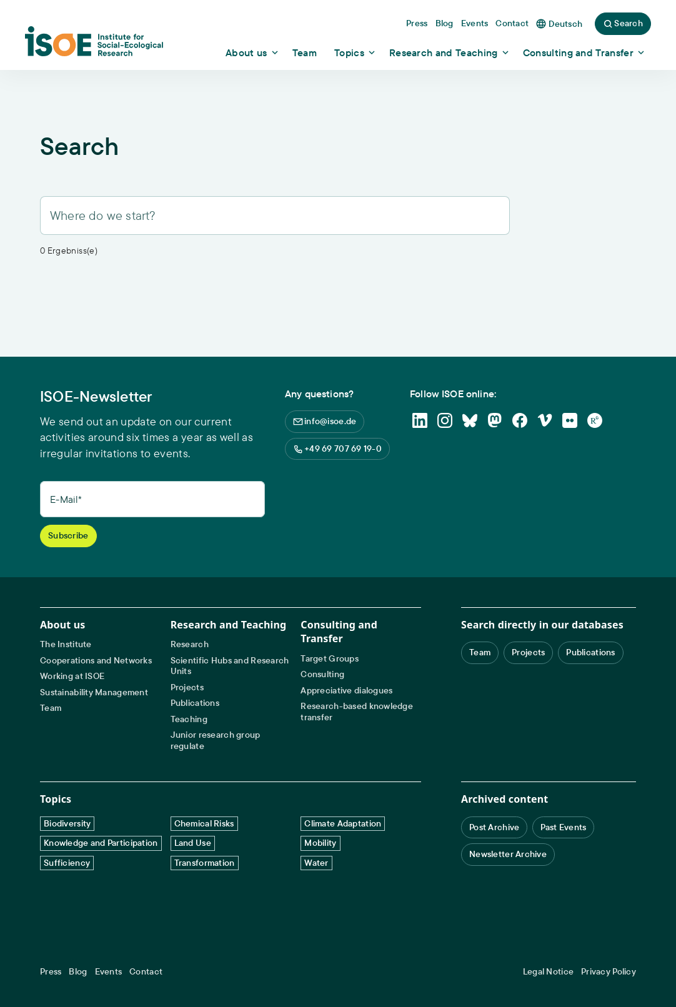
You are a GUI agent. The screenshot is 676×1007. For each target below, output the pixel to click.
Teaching (189, 719)
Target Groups (330, 658)
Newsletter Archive (508, 854)
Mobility (320, 842)
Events (108, 971)
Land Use (192, 842)
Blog (78, 971)
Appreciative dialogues (346, 690)
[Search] (275, 215)
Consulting (322, 674)
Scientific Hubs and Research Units (230, 666)
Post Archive (494, 827)
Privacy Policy (608, 971)
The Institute (66, 644)
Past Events (563, 827)
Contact (145, 971)
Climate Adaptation (342, 823)
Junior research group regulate (216, 741)
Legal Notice (548, 971)
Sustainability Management (94, 692)
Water (316, 862)
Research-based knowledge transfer (357, 712)
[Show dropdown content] (253, 52)
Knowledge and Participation (101, 842)
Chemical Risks (204, 823)
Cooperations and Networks (96, 660)
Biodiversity (67, 823)
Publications (195, 703)
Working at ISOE (72, 676)
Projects (187, 687)
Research (190, 644)
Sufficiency (67, 862)
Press (50, 971)
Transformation (204, 862)
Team (50, 708)
